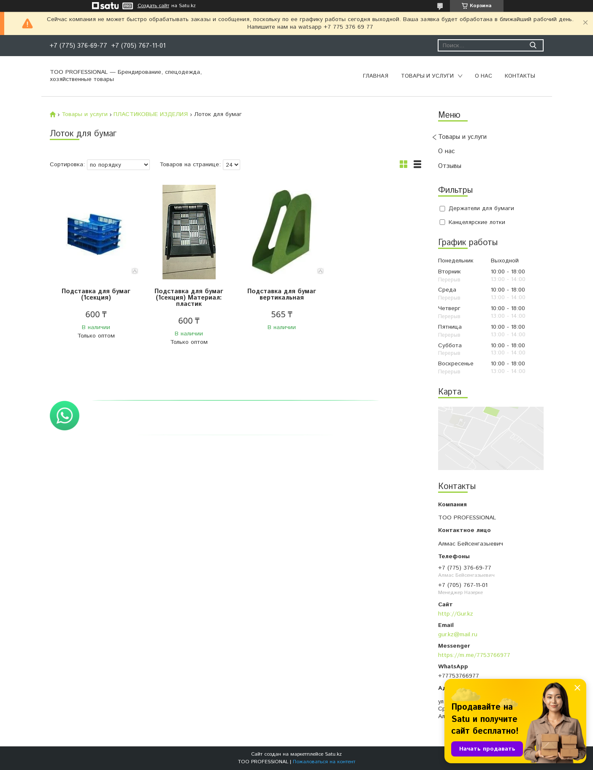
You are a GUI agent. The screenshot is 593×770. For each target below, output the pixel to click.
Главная (375, 76)
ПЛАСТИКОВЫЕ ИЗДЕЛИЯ (151, 114)
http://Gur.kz (455, 614)
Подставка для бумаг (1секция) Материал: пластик (188, 297)
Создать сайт (153, 6)
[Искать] (533, 45)
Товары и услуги (427, 76)
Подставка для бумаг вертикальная (281, 294)
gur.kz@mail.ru (457, 634)
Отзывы (449, 166)
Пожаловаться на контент (324, 761)
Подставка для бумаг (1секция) (96, 294)
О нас (483, 76)
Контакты (520, 76)
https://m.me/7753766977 (474, 655)
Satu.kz (333, 754)
